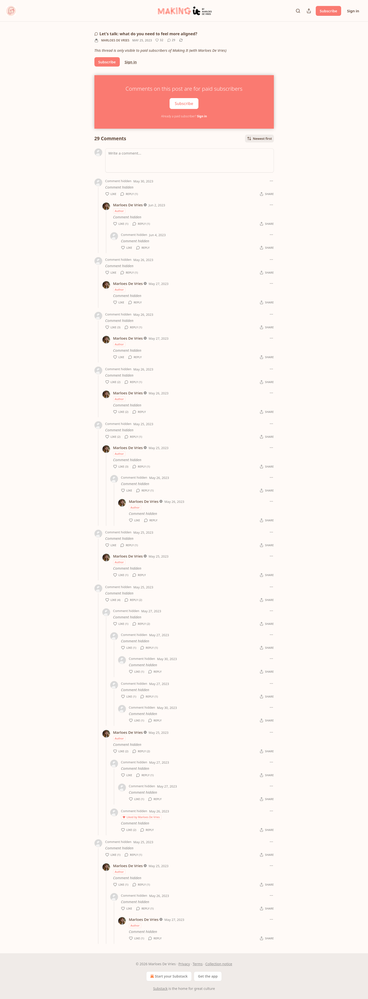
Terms (198, 964)
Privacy (184, 964)
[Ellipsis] (271, 181)
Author (119, 211)
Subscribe (328, 10)
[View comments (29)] (171, 40)
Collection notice (218, 964)
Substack (160, 988)
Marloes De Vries (115, 40)
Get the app (208, 976)
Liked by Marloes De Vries (141, 817)
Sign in (353, 10)
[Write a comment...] (189, 160)
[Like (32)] (159, 40)
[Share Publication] (309, 11)
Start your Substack (168, 976)
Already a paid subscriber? (184, 116)
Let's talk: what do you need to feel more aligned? (145, 33)
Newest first (259, 138)
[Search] (298, 11)
